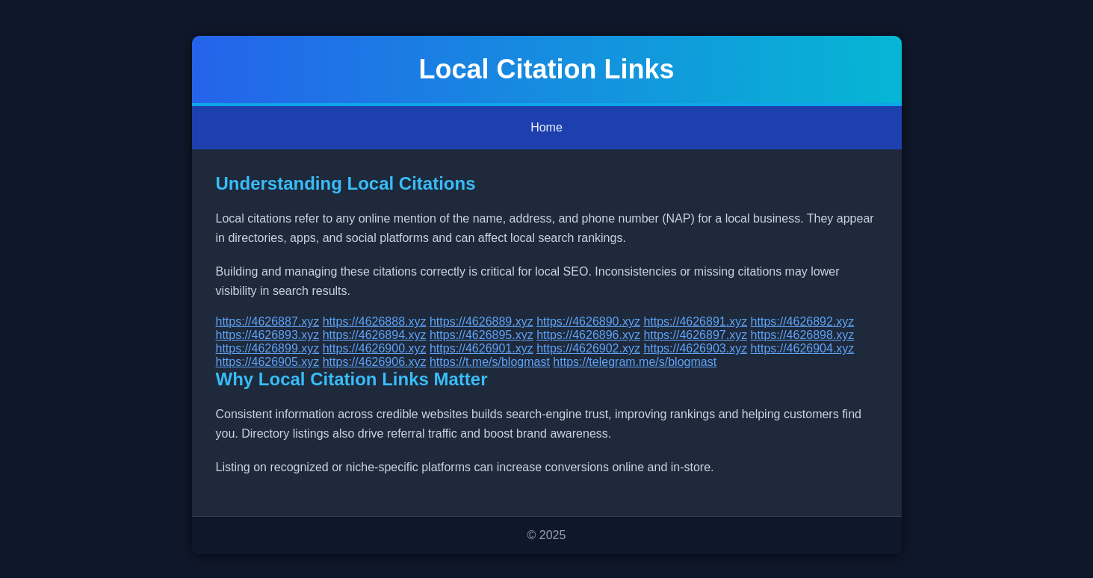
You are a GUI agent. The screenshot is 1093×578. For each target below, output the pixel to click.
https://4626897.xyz (695, 335)
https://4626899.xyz (268, 348)
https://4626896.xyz (588, 335)
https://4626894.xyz (375, 335)
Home (546, 127)
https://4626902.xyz (588, 348)
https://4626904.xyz (803, 348)
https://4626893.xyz (268, 335)
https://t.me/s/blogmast (490, 361)
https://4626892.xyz (803, 321)
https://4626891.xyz (695, 321)
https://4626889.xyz (481, 321)
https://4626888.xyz (375, 321)
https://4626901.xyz (481, 348)
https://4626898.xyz (803, 335)
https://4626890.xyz (588, 321)
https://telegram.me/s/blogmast (634, 361)
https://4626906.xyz (375, 361)
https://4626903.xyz (695, 348)
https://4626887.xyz (268, 321)
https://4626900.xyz (375, 348)
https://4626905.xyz (268, 361)
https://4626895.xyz (481, 335)
